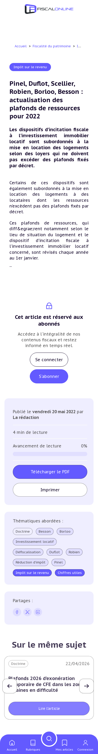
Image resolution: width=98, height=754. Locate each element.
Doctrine (23, 531)
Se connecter (49, 359)
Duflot (54, 552)
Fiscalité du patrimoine (52, 46)
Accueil (21, 46)
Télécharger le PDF (50, 471)
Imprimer (50, 489)
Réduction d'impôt (30, 562)
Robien (74, 552)
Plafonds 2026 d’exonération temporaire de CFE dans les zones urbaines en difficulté (47, 684)
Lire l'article (49, 708)
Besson (45, 531)
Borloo (65, 531)
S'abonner (49, 376)
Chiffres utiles (70, 573)
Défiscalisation (28, 552)
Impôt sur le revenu (30, 67)
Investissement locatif (35, 542)
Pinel (58, 562)
